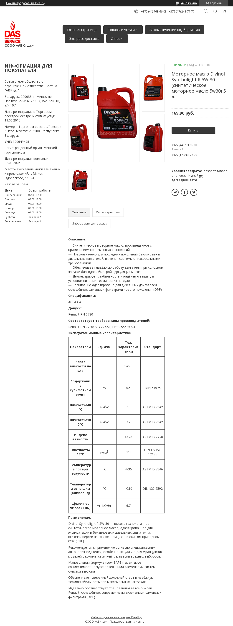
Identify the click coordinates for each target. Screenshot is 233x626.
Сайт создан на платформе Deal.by (116, 617)
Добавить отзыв (214, 11)
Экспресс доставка (84, 38)
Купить (193, 130)
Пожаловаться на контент (129, 621)
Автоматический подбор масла (174, 29)
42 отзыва (189, 3)
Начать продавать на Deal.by (25, 3)
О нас (115, 38)
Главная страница (81, 29)
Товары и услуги (121, 29)
